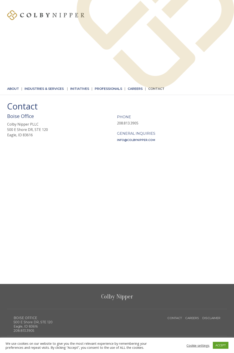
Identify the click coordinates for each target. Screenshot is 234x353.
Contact (156, 89)
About (13, 89)
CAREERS (192, 318)
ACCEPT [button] (221, 345)
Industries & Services (44, 89)
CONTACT (174, 318)
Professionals (108, 89)
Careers (135, 89)
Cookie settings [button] (198, 345)
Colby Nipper (117, 296)
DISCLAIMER (211, 318)
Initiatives (79, 89)
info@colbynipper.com (136, 140)
